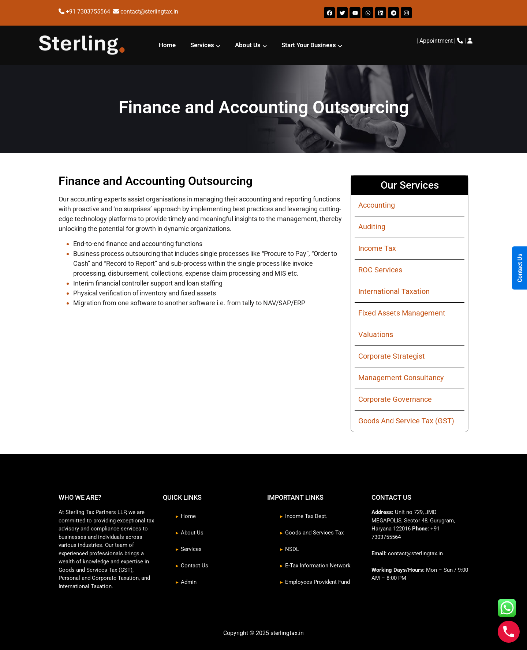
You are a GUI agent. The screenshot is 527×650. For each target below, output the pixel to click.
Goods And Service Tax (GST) (406, 420)
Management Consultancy (401, 377)
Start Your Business (311, 45)
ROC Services (380, 269)
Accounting (376, 205)
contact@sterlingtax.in (149, 11)
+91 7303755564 (89, 11)
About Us (251, 45)
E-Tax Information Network (318, 565)
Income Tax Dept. (306, 516)
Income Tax (377, 248)
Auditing (371, 226)
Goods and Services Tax (314, 532)
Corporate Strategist (391, 356)
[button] (205, 45)
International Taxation (394, 291)
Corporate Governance (395, 399)
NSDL (292, 549)
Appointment (436, 40)
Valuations (375, 334)
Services (205, 45)
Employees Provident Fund (317, 582)
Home (167, 45)
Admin (189, 582)
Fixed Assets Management (401, 313)
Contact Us (194, 565)
